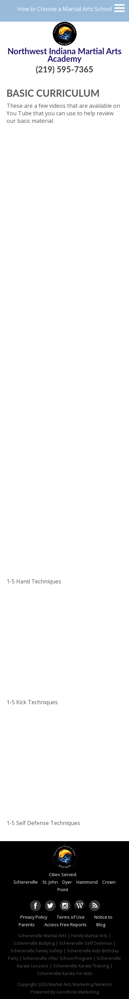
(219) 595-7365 (64, 69)
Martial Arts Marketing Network (80, 984)
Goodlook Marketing (77, 992)
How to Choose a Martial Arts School (64, 9)
